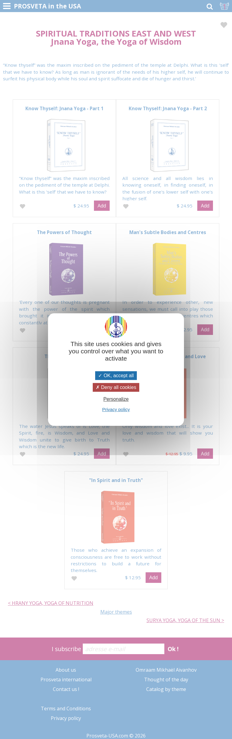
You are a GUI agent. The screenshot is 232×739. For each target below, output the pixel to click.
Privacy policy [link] (116, 409)
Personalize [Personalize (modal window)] (116, 399)
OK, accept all (116, 375)
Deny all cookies (116, 387)
